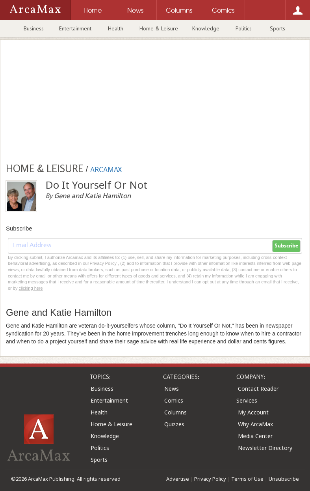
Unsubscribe (284, 478)
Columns (175, 412)
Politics (244, 28)
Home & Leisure (158, 28)
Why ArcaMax (255, 424)
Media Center (255, 436)
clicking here (31, 288)
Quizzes (174, 424)
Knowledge (205, 28)
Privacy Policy (210, 478)
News (171, 388)
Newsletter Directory (265, 448)
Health (115, 28)
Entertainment (75, 28)
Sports (277, 28)
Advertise (177, 478)
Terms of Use (247, 478)
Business (34, 28)
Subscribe (286, 246)
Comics (173, 400)
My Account (253, 412)
